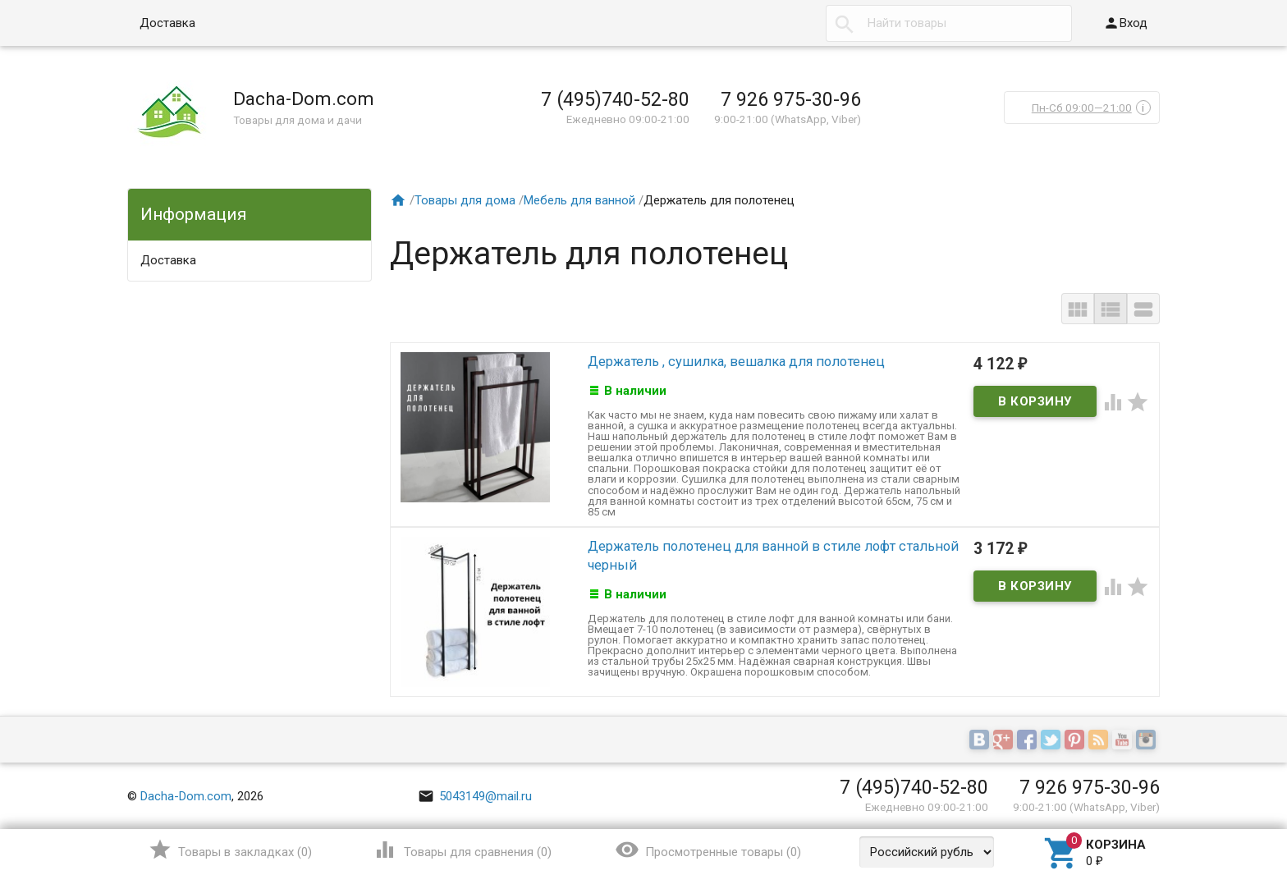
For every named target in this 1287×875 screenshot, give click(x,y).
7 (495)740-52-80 (615, 99)
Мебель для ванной (579, 200)
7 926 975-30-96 (791, 99)
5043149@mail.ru (475, 796)
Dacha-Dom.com (185, 796)
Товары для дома (464, 200)
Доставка (167, 23)
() (230, 849)
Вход (1125, 23)
